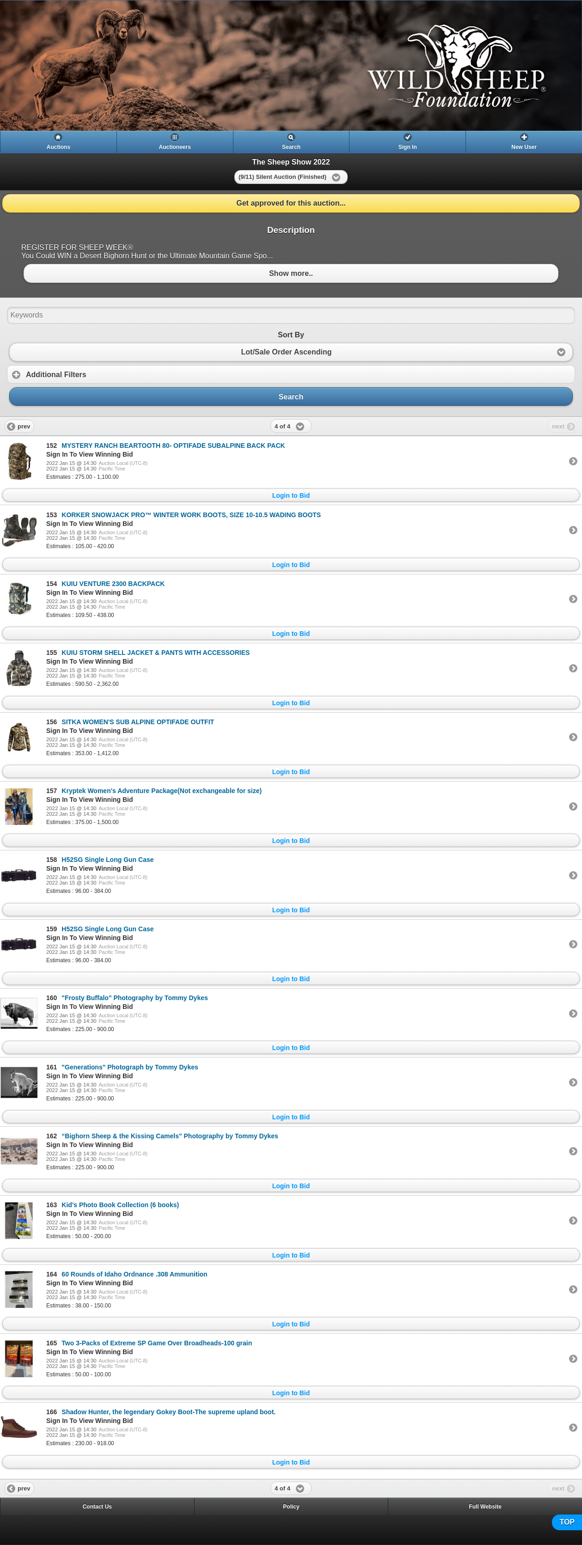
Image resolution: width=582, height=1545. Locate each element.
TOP (567, 1522)
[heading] (291, 65)
